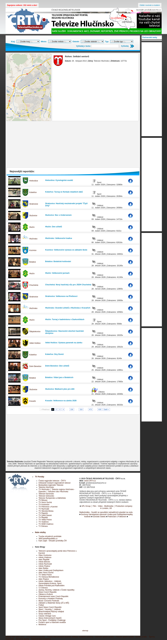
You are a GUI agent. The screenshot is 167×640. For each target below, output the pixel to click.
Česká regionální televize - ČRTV (52, 481)
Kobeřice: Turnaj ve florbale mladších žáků (64, 192)
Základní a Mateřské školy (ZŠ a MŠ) (54, 603)
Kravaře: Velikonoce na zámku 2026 (61, 401)
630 (99, 409)
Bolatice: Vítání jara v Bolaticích (59, 377)
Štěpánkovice (34, 331)
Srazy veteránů (45, 614)
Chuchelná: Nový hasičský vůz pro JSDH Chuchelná (68, 285)
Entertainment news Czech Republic (53, 596)
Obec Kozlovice (45, 555)
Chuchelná (33, 285)
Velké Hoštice (35, 343)
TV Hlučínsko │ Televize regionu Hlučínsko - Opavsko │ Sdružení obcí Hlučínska (57, 490)
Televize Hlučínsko (46, 487)
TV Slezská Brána (46, 511)
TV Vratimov (44, 522)
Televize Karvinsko (46, 494)
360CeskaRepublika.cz (48, 538)
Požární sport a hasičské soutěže (52, 622)
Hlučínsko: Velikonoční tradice (58, 238)
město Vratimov (45, 557)
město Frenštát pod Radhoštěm (52, 585)
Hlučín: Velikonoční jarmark (57, 273)
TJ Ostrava (43, 526)
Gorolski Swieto (99, 517)
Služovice (33, 215)
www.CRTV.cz (90, 481)
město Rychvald (45, 564)
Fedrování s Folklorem (117, 517)
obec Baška (43, 568)
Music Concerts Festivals (49, 601)
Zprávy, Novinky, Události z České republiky (56, 590)
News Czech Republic (48, 592)
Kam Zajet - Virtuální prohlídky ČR (53, 541)
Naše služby (40, 532)
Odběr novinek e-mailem (150, 5)
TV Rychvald (44, 509)
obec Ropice (44, 579)
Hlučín (32, 227)
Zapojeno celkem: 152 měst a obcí (22, 5)
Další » (106, 409)
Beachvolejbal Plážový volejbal (51, 611)
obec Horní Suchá (46, 573)
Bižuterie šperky (22, 639)
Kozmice (32, 250)
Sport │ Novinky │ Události (50, 609)
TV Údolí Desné (45, 515)
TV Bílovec (43, 500)
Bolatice (32, 262)
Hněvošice (33, 181)
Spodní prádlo (141, 637)
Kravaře (32, 401)
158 (71, 409)
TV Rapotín (43, 513)
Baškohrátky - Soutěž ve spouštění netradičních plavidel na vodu (106, 512)
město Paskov (44, 566)
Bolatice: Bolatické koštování (58, 261)
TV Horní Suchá (45, 502)
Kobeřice (33, 192)
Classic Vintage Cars (47, 616)
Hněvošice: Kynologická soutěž (59, 180)
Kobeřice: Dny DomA (54, 354)
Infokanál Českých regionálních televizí (55, 483)
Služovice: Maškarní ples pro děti (59, 389)
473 (90, 409)
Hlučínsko (33, 239)
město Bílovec (44, 562)
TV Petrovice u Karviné (48, 507)
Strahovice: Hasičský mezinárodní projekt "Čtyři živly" (66, 204)
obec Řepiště (44, 560)
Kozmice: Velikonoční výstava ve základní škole (66, 250)
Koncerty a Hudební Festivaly (51, 598)
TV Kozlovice (44, 504)
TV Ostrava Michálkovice (49, 577)
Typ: (107, 42)
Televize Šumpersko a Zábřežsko (52, 498)
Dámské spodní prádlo (104, 637)
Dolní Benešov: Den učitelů (57, 366)
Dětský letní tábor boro (15, 637)
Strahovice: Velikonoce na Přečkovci (61, 296)
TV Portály (39, 477)
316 (81, 409)
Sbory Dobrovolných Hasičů (50, 618)
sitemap (85, 630)
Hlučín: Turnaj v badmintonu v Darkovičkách (64, 319)
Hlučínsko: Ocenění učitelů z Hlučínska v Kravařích (67, 308)
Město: (44, 42)
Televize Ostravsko (46, 496)
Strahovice (33, 204)
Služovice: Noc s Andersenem (58, 215)
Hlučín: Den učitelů (53, 227)
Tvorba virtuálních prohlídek (50, 536)
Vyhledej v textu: (83, 46)
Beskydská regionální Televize (51, 485)
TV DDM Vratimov (46, 524)
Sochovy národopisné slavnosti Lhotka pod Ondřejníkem (104, 514)
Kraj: (13, 42)
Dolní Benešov (35, 366)
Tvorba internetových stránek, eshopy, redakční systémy (70, 637)
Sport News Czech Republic (50, 607)
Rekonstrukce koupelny (41, 639)
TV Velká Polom (45, 520)
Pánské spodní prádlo (125, 637)
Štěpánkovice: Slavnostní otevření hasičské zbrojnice (64, 332)
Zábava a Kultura (46, 594)
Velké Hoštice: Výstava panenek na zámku (63, 343)
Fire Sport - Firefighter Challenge (52, 620)
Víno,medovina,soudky (35, 637)
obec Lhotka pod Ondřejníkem (51, 570)
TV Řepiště (43, 517)
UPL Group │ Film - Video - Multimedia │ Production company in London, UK (106, 507)
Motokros (42, 624)
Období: (76, 42)
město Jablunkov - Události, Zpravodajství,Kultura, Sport (50, 582)
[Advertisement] (73, 145)
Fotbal (41, 605)
